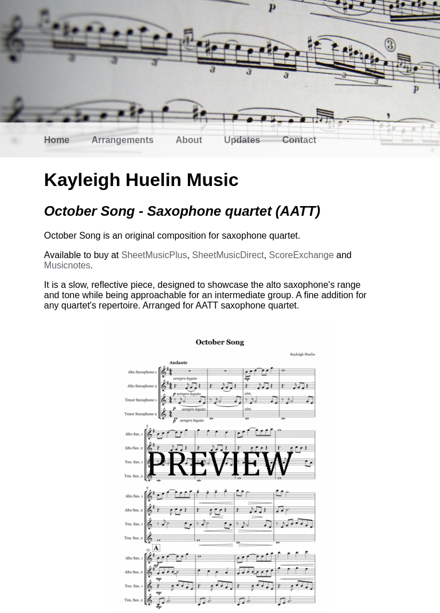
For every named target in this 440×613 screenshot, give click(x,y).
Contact (299, 140)
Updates (242, 140)
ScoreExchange (301, 255)
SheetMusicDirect (228, 255)
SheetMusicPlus (154, 255)
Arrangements (123, 140)
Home (56, 140)
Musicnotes (67, 265)
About (189, 140)
